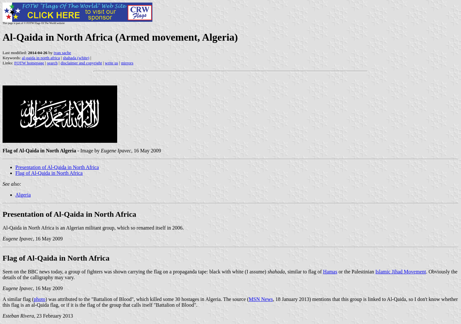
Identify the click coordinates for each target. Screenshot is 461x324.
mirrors (127, 63)
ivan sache (62, 52)
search (52, 63)
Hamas (330, 271)
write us (111, 63)
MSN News (261, 299)
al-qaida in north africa (41, 57)
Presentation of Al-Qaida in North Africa (57, 167)
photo (39, 299)
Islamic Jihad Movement (401, 271)
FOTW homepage (29, 63)
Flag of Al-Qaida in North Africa (49, 173)
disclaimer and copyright (81, 63)
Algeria (23, 195)
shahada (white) (76, 57)
